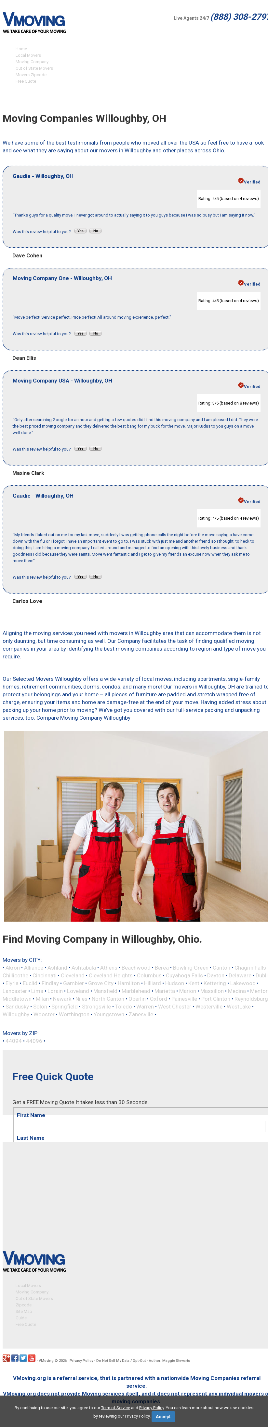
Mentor (259, 991)
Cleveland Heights (111, 975)
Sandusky (17, 1006)
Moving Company (32, 61)
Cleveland (73, 975)
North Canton (108, 999)
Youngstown (109, 1014)
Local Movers (28, 55)
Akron (13, 967)
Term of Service (115, 1407)
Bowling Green (190, 967)
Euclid (30, 983)
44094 (14, 1041)
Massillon (212, 991)
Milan (42, 999)
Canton (221, 967)
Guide (21, 1317)
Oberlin (137, 999)
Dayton (215, 975)
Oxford (158, 999)
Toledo (123, 1006)
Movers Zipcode (31, 74)
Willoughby (16, 1014)
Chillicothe (15, 975)
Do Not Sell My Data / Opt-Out (121, 1360)
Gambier (73, 983)
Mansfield (105, 991)
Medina (237, 991)
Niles (81, 999)
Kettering (215, 983)
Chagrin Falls (250, 967)
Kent (193, 983)
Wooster (44, 1014)
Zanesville (140, 1014)
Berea (162, 967)
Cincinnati (45, 975)
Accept (163, 1416)
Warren (145, 1006)
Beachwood (136, 967)
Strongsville (96, 1006)
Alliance (33, 967)
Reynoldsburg (251, 999)
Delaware (240, 975)
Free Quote (26, 81)
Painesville (184, 999)
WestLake (239, 1006)
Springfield (64, 1006)
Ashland (57, 967)
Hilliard (152, 983)
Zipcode (24, 1304)
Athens (108, 967)
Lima (37, 991)
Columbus (149, 975)
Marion (187, 991)
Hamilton (129, 983)
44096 (34, 1041)
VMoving (46, 1360)
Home (21, 48)
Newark (62, 999)
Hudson (174, 983)
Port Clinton (215, 999)
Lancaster (15, 991)
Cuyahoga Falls (184, 975)
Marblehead (136, 991)
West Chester (174, 1006)
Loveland (78, 991)
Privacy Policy (81, 1360)
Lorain (55, 991)
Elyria (12, 983)
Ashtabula (84, 967)
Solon (40, 1006)
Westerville (208, 1006)
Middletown (17, 999)
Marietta (164, 991)
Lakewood (243, 983)
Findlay (50, 983)
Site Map (24, 1310)
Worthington (74, 1014)
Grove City (101, 983)
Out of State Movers (34, 68)
